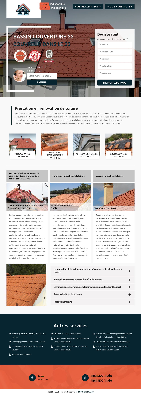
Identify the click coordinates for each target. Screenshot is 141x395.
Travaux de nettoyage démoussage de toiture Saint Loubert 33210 (112, 348)
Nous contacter (119, 6)
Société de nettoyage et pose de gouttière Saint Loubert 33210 (71, 340)
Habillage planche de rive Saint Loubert (28, 342)
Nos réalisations (88, 6)
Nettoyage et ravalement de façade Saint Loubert (29, 335)
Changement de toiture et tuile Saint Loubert (27, 348)
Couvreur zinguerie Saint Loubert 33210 (112, 342)
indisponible (57, 4)
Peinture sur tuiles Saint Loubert (67, 334)
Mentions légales (84, 392)
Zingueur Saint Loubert (21, 354)
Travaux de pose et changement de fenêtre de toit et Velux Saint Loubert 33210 (114, 335)
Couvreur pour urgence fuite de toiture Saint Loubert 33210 (70, 348)
